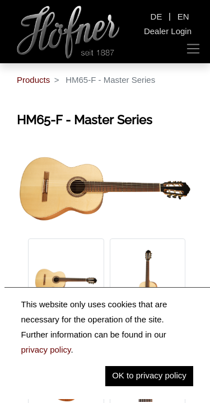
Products (33, 80)
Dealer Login (168, 31)
